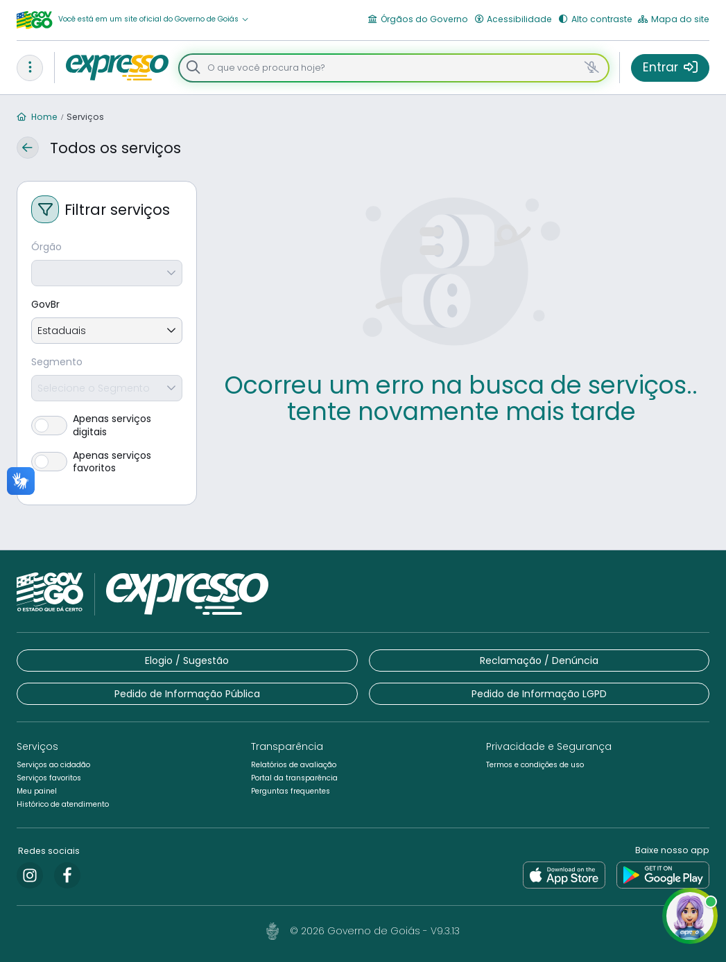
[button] (153, 19)
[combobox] (152, 388)
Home (37, 117)
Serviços (85, 117)
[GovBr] (106, 304)
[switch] (106, 424)
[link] (30, 875)
